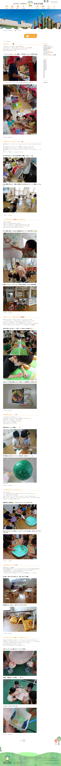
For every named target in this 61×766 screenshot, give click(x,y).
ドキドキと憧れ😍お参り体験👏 (48, 52)
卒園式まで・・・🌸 (46, 50)
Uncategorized (10, 137)
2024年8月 (44, 69)
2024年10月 (45, 66)
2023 (44, 73)
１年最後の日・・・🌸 (46, 45)
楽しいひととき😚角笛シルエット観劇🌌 (49, 54)
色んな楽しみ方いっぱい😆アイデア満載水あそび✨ (15, 637)
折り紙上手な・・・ (46, 53)
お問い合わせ (56, 760)
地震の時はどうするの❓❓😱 (10, 564)
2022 (44, 74)
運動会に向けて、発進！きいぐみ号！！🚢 (13, 141)
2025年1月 (44, 62)
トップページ (5, 30)
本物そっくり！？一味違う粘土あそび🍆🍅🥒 (14, 316)
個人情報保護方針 (50, 760)
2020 (44, 77)
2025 (44, 70)
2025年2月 (44, 61)
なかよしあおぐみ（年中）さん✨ (48, 46)
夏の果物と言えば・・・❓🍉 (10, 414)
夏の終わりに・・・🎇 (9, 43)
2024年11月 (45, 65)
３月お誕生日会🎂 (46, 49)
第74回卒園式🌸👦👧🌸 (47, 48)
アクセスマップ (55, 3)
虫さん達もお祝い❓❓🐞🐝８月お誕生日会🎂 (14, 219)
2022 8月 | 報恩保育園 (28, 3)
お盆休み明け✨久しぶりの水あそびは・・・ (14, 489)
